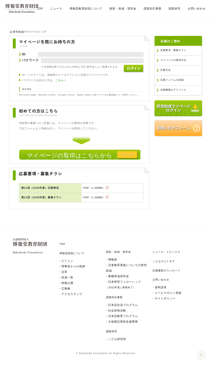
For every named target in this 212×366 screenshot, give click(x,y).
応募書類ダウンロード (166, 270)
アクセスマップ (71, 294)
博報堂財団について (71, 253)
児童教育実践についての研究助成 (126, 267)
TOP (62, 243)
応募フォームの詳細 (172, 80)
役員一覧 (67, 277)
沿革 (64, 271)
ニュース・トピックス (166, 251)
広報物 (65, 288)
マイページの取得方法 (173, 60)
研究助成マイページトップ (27, 31)
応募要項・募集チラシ (173, 50)
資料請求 (161, 287)
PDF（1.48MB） (94, 187)
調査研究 (111, 331)
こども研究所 (117, 339)
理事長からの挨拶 (73, 266)
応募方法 (165, 70)
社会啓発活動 (117, 310)
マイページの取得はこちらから (69, 155)
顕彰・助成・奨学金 (118, 251)
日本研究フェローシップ (123, 284)
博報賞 (112, 259)
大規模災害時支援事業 (123, 321)
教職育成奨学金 (118, 276)
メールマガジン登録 (168, 292)
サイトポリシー (165, 298)
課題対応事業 (114, 297)
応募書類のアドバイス (173, 89)
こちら (59, 80)
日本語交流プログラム (123, 305)
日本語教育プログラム (123, 316)
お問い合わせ (161, 279)
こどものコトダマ (164, 261)
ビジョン (67, 260)
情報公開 (67, 283)
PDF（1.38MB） (94, 197)
